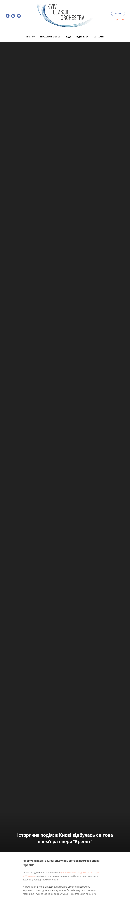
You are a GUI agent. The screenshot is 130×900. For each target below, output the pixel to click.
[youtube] (19, 16)
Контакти (98, 37)
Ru (122, 20)
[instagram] (13, 16)
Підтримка (82, 37)
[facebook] (8, 16)
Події (68, 37)
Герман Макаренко (50, 37)
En (117, 20)
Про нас (30, 37)
